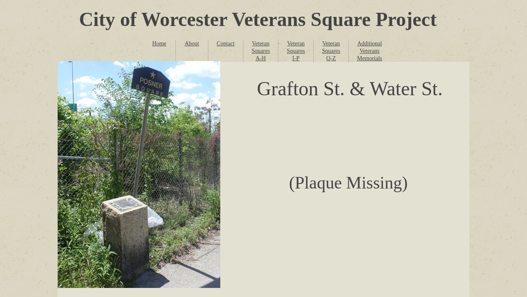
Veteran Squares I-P (296, 50)
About (191, 43)
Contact (226, 43)
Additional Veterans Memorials (369, 50)
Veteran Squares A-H (261, 50)
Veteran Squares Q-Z (331, 50)
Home (159, 43)
